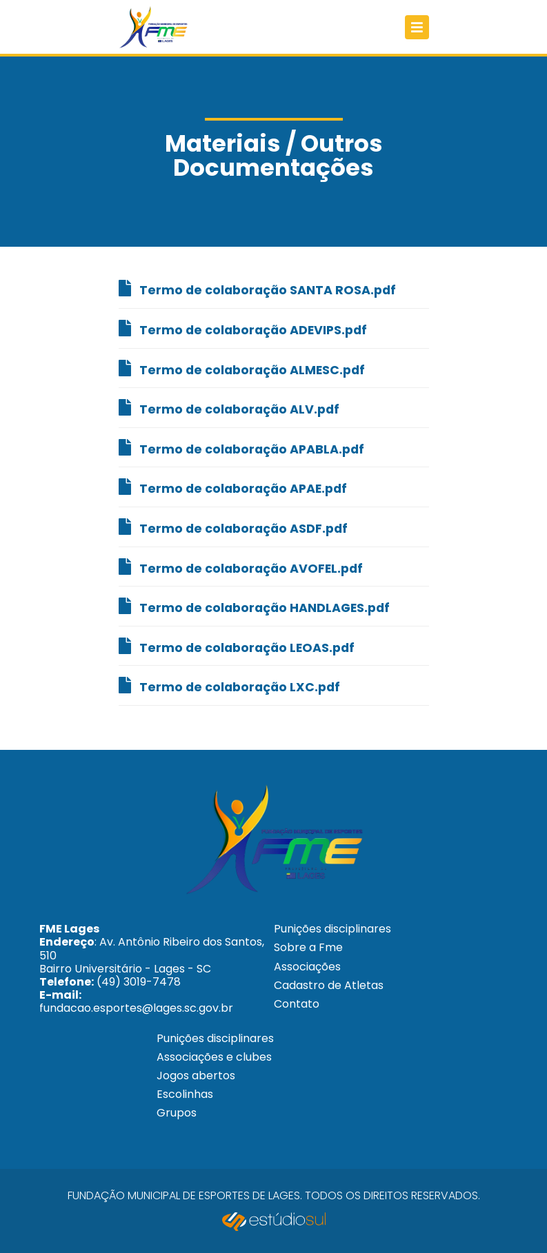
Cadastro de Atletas (329, 985)
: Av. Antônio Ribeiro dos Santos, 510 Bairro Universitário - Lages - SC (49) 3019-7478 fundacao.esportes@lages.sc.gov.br (151, 968)
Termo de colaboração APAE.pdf (233, 487)
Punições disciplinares (332, 928)
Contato (296, 1003)
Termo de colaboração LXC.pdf (229, 686)
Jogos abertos (196, 1075)
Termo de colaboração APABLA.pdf (241, 448)
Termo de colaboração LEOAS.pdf (237, 647)
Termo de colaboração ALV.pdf (229, 408)
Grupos (177, 1112)
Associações (307, 966)
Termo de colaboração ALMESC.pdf (242, 369)
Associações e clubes (214, 1056)
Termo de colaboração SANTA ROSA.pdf (257, 289)
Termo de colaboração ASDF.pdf (233, 527)
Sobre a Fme (308, 947)
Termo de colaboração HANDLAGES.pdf (254, 607)
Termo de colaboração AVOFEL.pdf (241, 567)
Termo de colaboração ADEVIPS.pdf (243, 329)
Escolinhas (185, 1094)
